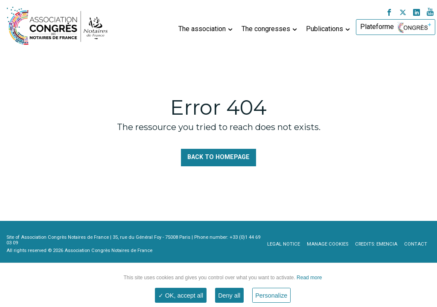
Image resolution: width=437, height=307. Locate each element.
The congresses (266, 29)
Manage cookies (327, 244)
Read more (308, 278)
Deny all (229, 295)
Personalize (271, 295)
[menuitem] (204, 27)
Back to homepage (218, 157)
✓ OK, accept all (181, 295)
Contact (415, 244)
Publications (324, 29)
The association (202, 29)
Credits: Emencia (376, 244)
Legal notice (283, 244)
